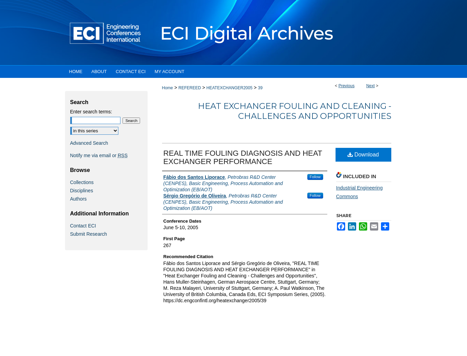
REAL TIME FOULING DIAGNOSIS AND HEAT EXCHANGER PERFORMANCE (242, 157)
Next (370, 85)
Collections (82, 182)
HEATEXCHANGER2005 (229, 87)
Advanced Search (89, 143)
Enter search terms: (91, 111)
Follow (315, 177)
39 (260, 87)
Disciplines (81, 190)
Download (363, 154)
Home (167, 87)
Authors (78, 199)
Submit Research (88, 234)
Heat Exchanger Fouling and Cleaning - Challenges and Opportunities (294, 111)
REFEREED (189, 87)
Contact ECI (83, 225)
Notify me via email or (99, 155)
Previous (346, 85)
